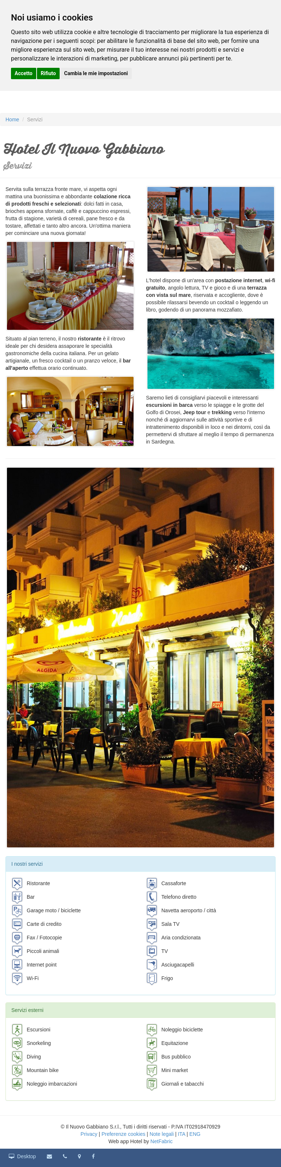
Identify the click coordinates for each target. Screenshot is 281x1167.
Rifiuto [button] (48, 73)
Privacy (88, 1134)
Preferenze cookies (123, 1134)
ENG (195, 1134)
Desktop (22, 1156)
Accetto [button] (24, 73)
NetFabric (161, 1141)
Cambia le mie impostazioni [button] (96, 73)
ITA (181, 1134)
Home (12, 119)
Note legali (162, 1134)
